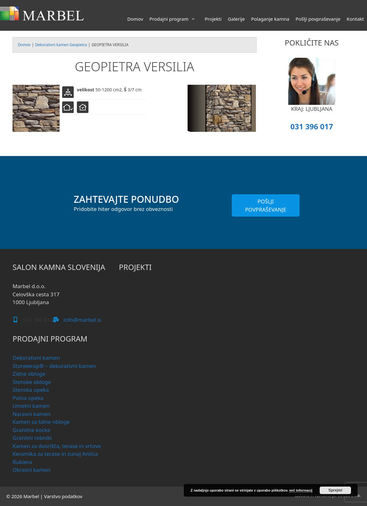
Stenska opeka (31, 389)
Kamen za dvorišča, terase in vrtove (57, 445)
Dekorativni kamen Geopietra (61, 44)
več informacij (300, 490)
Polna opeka (28, 397)
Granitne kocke (31, 429)
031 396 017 (311, 126)
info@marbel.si (82, 319)
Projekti (213, 19)
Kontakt (355, 19)
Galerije (236, 19)
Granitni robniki (32, 437)
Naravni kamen (32, 413)
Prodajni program (175, 18)
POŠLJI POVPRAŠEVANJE (265, 205)
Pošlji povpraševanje (317, 19)
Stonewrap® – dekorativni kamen (54, 365)
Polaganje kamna (270, 19)
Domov (135, 19)
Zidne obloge (29, 373)
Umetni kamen (31, 405)
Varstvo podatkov (63, 496)
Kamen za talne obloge (41, 421)
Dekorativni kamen (36, 357)
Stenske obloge (32, 381)
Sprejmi (335, 490)
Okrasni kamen (32, 469)
